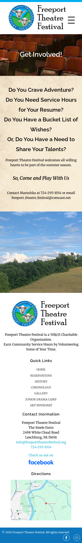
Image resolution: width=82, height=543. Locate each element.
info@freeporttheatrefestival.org (41, 442)
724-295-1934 (41, 447)
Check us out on (41, 455)
